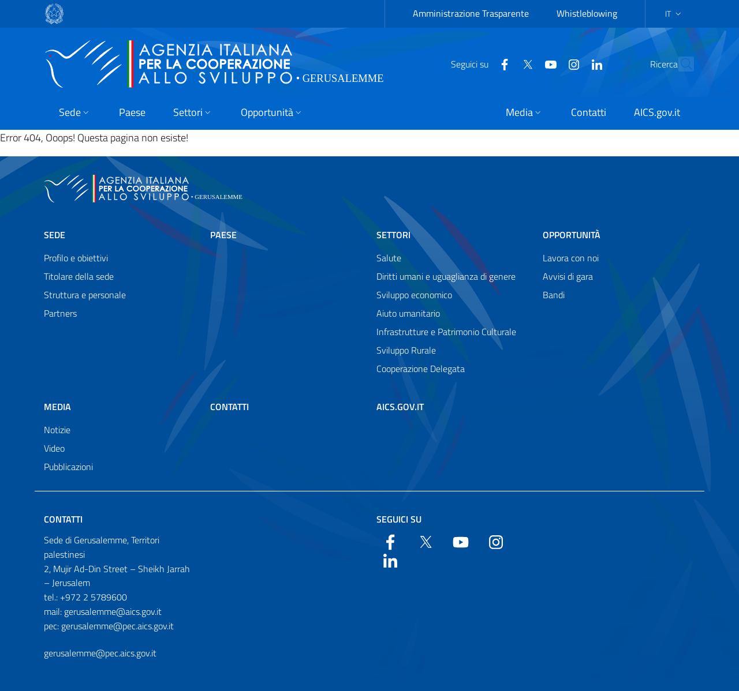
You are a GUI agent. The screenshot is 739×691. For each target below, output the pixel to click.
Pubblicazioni (68, 467)
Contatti (229, 407)
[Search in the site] (680, 64)
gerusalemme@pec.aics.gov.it (100, 653)
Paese (223, 235)
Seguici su (398, 519)
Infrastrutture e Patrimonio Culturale (446, 332)
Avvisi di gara (568, 276)
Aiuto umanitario (408, 313)
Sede (54, 235)
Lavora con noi (571, 258)
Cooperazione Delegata (420, 368)
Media (57, 407)
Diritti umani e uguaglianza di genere (446, 276)
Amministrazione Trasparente (471, 13)
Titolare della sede (79, 276)
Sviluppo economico (414, 295)
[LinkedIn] (571, 63)
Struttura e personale (85, 295)
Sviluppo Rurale (406, 350)
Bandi (554, 295)
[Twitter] (502, 63)
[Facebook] (479, 63)
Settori (393, 235)
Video (54, 448)
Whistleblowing (587, 13)
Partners (60, 313)
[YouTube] (525, 63)
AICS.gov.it (400, 407)
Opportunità (571, 235)
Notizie (57, 430)
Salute (388, 258)
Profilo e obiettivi (76, 258)
